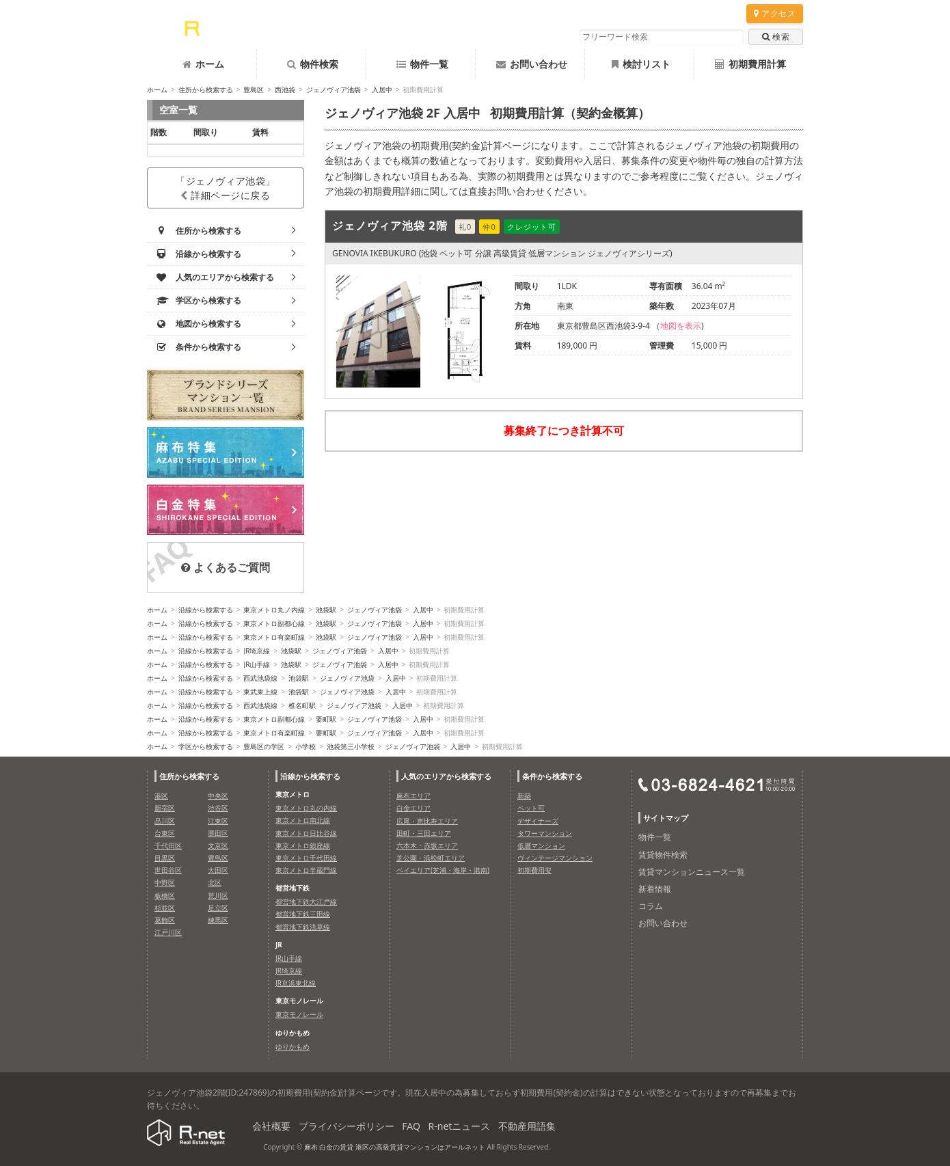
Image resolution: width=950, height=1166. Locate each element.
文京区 (218, 845)
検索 (775, 36)
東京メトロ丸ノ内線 (274, 609)
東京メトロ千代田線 (306, 858)
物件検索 (312, 63)
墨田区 (218, 833)
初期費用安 (534, 870)
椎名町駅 (302, 705)
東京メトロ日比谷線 (306, 833)
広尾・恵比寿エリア (427, 821)
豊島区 (253, 89)
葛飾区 (164, 920)
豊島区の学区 (263, 746)
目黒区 (164, 858)
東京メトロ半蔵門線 (306, 870)
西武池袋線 (260, 678)
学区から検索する (205, 746)
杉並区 (164, 907)
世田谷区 (168, 870)
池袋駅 (326, 609)
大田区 (218, 870)
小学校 (305, 746)
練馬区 (218, 920)
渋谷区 (218, 808)
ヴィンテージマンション (555, 858)
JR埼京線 (256, 650)
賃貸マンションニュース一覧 (691, 872)
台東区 (164, 833)
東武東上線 (260, 691)
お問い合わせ (531, 63)
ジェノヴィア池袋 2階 (390, 225)
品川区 (164, 821)
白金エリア (413, 808)
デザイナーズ (537, 821)
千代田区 (168, 845)
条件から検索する (552, 776)
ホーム (203, 63)
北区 (214, 882)
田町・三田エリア (423, 833)
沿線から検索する (205, 609)
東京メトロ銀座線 (302, 845)
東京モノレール (299, 1014)
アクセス (775, 13)
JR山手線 (256, 664)
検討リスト (641, 63)
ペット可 (531, 808)
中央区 (218, 795)
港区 (161, 795)
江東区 (218, 821)
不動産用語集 (527, 1126)
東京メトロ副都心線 (274, 623)
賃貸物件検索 (663, 854)
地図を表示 (680, 325)
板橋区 (164, 895)
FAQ (411, 1126)
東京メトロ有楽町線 (274, 637)
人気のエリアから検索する (446, 776)
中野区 (164, 882)
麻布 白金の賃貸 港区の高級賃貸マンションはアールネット (394, 1147)
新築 (524, 795)
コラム (650, 906)
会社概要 (271, 1126)
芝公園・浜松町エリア (430, 858)
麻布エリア (413, 795)
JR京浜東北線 (295, 983)
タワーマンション (544, 833)
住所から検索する (205, 89)
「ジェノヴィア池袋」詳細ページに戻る (225, 188)
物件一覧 (422, 63)
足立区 (218, 907)
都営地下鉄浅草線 (302, 927)
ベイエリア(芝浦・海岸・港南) (442, 870)
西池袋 (285, 89)
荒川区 (218, 895)
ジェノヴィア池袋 (333, 89)
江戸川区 (168, 932)
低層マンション (541, 845)
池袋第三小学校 (351, 746)
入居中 (382, 89)
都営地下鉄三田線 (302, 914)
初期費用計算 (750, 63)
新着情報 (654, 889)
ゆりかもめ (292, 1046)
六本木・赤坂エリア (427, 845)
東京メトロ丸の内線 (306, 808)
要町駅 (326, 719)
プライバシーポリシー (346, 1126)
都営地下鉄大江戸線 (306, 901)
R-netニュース (460, 1126)
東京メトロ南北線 (302, 820)
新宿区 (164, 808)
